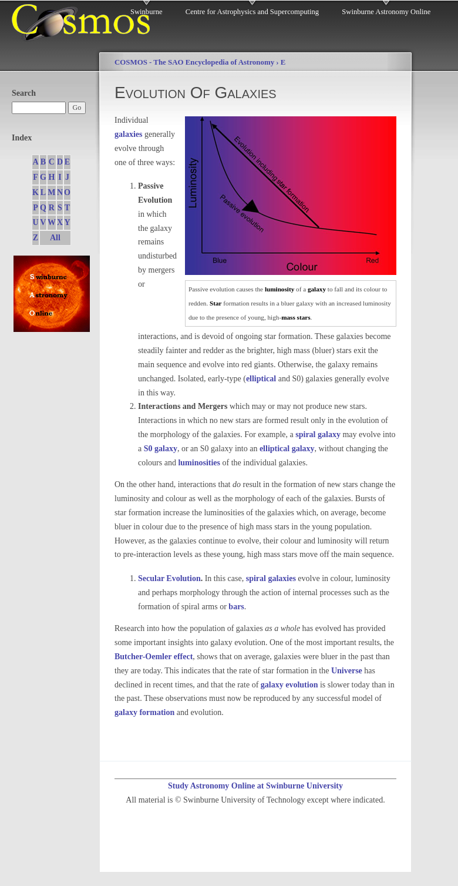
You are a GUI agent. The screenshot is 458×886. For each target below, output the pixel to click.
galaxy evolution (289, 684)
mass (288, 317)
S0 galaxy (160, 448)
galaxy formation (144, 712)
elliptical (261, 378)
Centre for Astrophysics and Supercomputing (252, 12)
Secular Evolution (169, 578)
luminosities (199, 462)
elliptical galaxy (287, 448)
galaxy (317, 289)
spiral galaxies (271, 578)
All (55, 237)
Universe (346, 670)
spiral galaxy (318, 434)
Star (216, 303)
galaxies (128, 134)
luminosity (279, 289)
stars (304, 317)
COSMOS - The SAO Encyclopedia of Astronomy (194, 62)
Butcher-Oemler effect (153, 656)
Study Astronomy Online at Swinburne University (255, 785)
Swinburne (146, 12)
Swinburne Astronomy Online (386, 12)
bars (236, 606)
